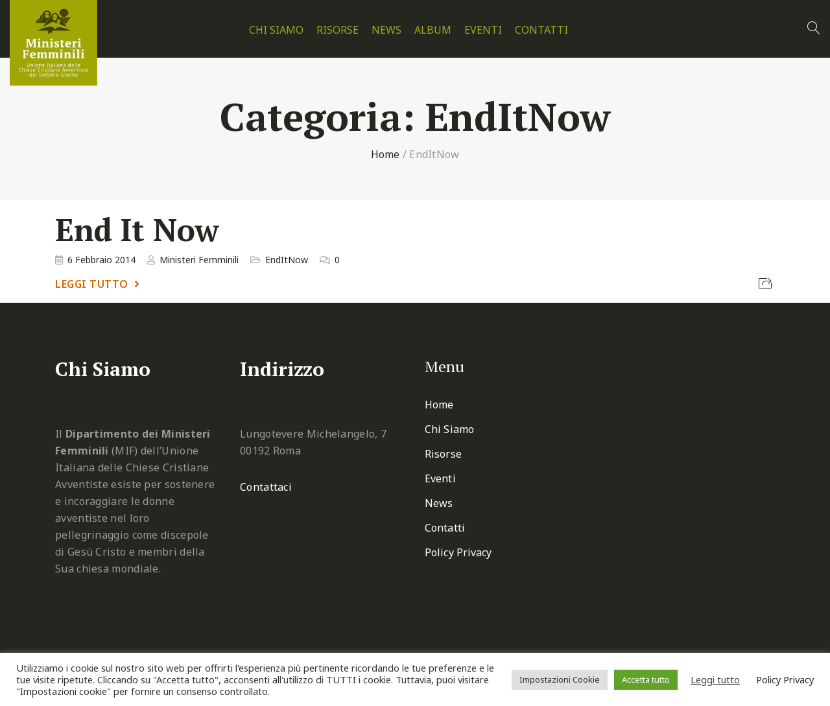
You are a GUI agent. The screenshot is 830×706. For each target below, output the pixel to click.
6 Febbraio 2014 (101, 259)
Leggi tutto (91, 284)
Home (385, 154)
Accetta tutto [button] (646, 679)
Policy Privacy (458, 552)
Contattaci (266, 487)
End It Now (137, 229)
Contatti (541, 30)
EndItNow (286, 259)
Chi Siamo (276, 30)
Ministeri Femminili (199, 259)
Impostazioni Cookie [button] (559, 679)
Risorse (337, 30)
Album (432, 30)
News (386, 30)
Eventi (483, 30)
